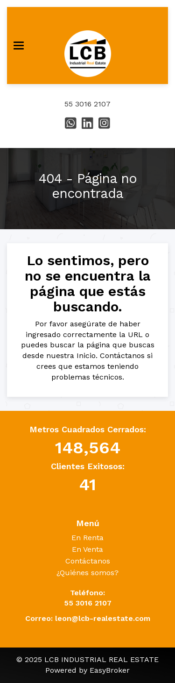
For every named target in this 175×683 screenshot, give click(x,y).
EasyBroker (110, 670)
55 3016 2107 (87, 103)
